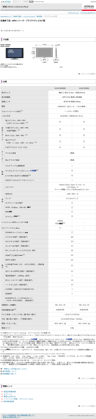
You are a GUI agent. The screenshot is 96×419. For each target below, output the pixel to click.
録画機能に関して (9, 374)
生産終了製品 (17, 16)
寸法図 (5, 31)
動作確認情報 (9, 401)
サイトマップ (74, 13)
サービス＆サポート (88, 13)
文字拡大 (7, 1)
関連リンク (20, 31)
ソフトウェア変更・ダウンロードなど (18, 399)
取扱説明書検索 (10, 392)
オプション (8, 394)
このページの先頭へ (88, 74)
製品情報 (39, 16)
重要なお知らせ (10, 396)
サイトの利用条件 (9, 415)
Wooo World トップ (6, 16)
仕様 (12, 31)
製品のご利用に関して (11, 417)
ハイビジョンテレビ (29, 16)
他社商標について (9, 371)
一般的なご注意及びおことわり (14, 369)
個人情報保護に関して (25, 415)
